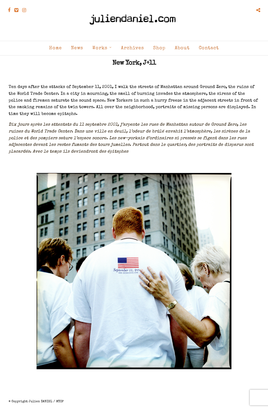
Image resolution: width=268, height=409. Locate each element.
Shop (159, 48)
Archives (132, 48)
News (77, 48)
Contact (209, 48)
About (182, 48)
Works (99, 48)
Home (55, 48)
